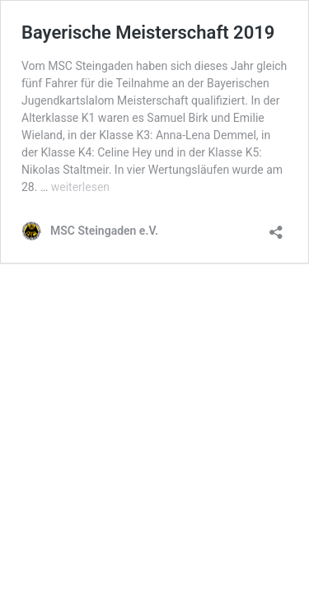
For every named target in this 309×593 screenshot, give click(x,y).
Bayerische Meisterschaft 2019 (147, 32)
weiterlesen (80, 187)
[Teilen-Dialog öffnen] (276, 227)
